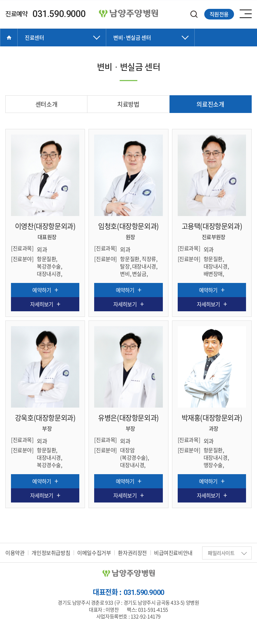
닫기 (62, 44)
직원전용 (219, 14)
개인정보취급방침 (51, 552)
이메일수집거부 (94, 552)
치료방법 (128, 104)
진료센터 (34, 37)
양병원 (128, 14)
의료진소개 (210, 104)
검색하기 (194, 14)
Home (9, 37)
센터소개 (46, 104)
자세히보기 (41, 304)
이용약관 (14, 552)
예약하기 (41, 290)
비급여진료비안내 (173, 552)
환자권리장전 (132, 552)
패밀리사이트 (227, 551)
